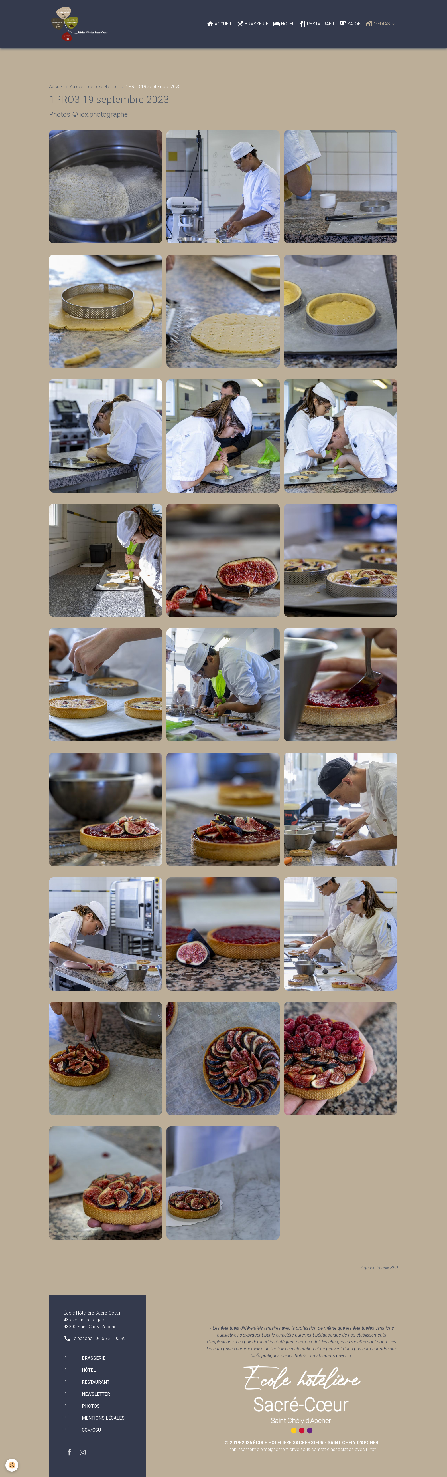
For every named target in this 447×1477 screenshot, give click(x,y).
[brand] (80, 24)
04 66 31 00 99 (111, 1338)
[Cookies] (12, 1465)
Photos (91, 1406)
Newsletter (96, 1394)
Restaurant (317, 23)
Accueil (219, 23)
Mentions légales (103, 1418)
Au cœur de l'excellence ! (95, 86)
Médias (378, 23)
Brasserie (253, 23)
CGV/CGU (91, 1430)
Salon (350, 23)
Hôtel (283, 23)
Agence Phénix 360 (379, 1267)
